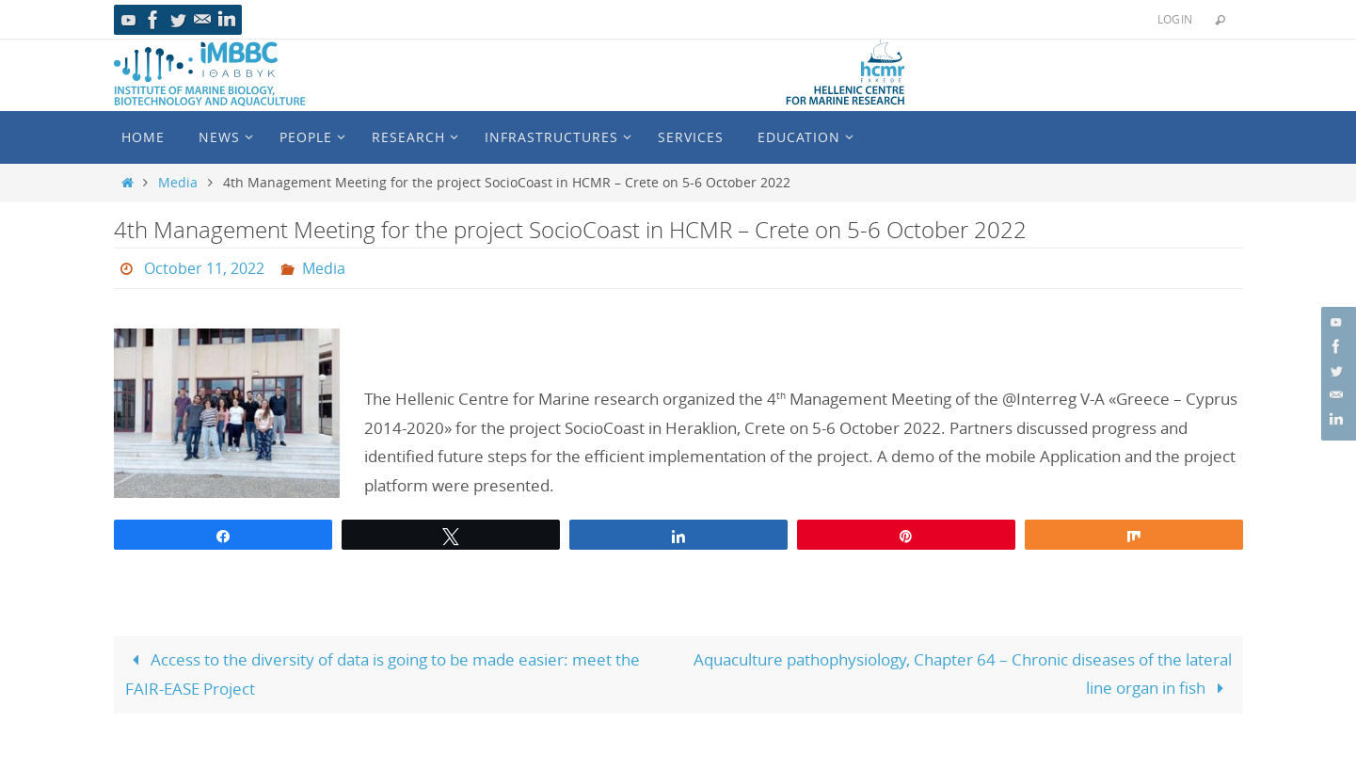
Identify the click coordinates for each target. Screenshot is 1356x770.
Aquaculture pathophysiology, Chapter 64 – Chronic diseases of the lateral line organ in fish (963, 674)
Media (178, 182)
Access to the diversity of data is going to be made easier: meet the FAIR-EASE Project (383, 674)
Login (1175, 18)
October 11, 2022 (204, 268)
